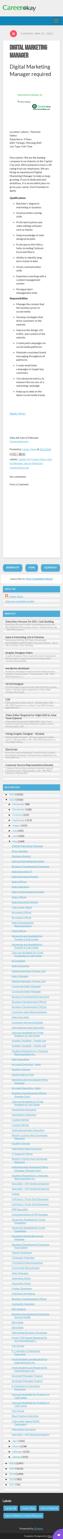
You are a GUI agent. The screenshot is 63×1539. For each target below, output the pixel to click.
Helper (16, 1193)
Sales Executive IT (22, 871)
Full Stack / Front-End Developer (30, 1199)
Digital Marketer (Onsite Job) (29, 971)
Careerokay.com (19, 441)
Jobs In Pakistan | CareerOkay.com (23, 1515)
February (17, 1451)
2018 (12, 1479)
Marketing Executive (24, 1429)
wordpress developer (17, 668)
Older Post (50, 567)
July (14, 830)
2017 (12, 1484)
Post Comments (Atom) (39, 578)
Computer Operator (23, 1257)
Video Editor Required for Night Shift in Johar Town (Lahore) (31, 716)
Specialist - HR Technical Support (30, 1183)
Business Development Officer (29, 1001)
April (15, 1440)
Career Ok (24, 459)
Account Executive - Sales (26, 1064)
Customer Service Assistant (27, 1022)
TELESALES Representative (27, 1262)
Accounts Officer (21, 912)
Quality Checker (21, 1069)
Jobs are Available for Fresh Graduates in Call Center (27, 954)
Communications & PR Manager (30, 1214)
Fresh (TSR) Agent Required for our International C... (29, 1339)
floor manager (20, 850)
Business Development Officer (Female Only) (29, 1094)
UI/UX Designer (14, 683)
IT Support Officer (22, 1153)
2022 (12, 799)
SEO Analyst (19, 1308)
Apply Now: (18, 413)
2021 (12, 1463)
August (16, 825)
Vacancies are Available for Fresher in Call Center (27, 937)
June (15, 835)
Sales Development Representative (22, 924)
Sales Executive (20, 886)
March (16, 1446)
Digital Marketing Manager (27, 845)
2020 (12, 1468)
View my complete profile (19, 601)
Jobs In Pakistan (49, 1508)
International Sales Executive (28, 1027)
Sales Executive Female (25, 876)
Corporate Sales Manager (26, 986)
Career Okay (38, 459)
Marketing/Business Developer (29, 1332)
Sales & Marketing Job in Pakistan (24, 637)
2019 (12, 1473)
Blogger (38, 1528)
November (18, 809)
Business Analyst (21, 856)
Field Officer (19, 930)
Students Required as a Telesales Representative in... (30, 1052)
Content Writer (20, 1119)
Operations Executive (24, 1109)
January (16, 1456)
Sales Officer (19, 881)
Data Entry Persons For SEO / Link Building (29, 621)
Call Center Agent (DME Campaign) (25, 1423)
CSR (7, 699)
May (15, 841)
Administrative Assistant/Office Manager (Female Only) (30, 1168)
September (18, 820)
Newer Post (12, 567)
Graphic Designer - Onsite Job (29, 1040)
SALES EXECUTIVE (23, 1074)
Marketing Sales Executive (27, 1148)
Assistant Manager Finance (27, 1375)
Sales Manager (20, 976)
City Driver (18, 1345)
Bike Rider (18, 1322)
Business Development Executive (30, 866)
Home (32, 567)
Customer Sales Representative (29, 1011)
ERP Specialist (20, 1209)
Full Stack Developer (23, 1293)
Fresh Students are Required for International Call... (29, 1361)
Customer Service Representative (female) (29, 764)
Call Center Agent (22, 907)
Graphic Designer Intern (18, 652)
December (18, 804)
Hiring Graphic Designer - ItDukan (24, 733)
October (17, 814)
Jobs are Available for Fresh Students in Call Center (27, 1034)
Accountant (18, 960)
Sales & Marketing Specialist (28, 861)
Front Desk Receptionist (25, 1267)
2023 (12, 794)
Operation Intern (21, 1278)
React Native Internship (25, 1415)
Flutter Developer (22, 1252)
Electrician (11, 749)
